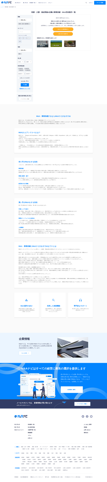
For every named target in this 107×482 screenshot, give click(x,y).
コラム (50, 3)
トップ (2, 6)
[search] (86, 2)
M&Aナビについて (42, 2)
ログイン (91, 2)
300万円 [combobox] (20, 73)
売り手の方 (18, 3)
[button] (24, 24)
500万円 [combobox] (28, 73)
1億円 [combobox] (27, 61)
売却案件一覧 (33, 3)
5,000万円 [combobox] (20, 61)
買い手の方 (25, 2)
